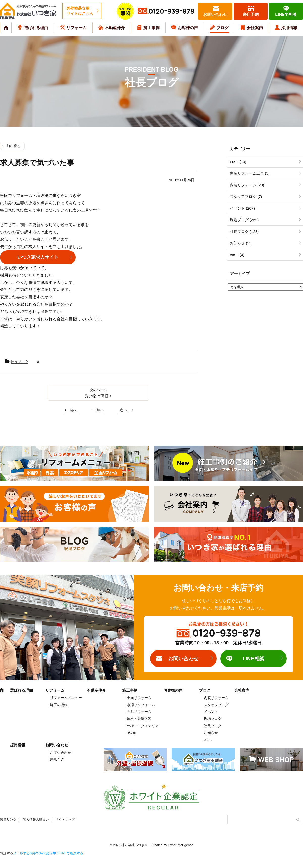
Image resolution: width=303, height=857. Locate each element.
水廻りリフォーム (141, 705)
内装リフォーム (216, 698)
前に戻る (14, 146)
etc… (208, 740)
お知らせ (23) (241, 243)
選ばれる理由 (36, 28)
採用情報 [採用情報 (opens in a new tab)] (289, 28)
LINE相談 (253, 658)
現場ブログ (212, 719)
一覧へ (98, 410)
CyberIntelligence (180, 845)
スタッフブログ (216, 705)
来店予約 (251, 14)
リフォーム (76, 28)
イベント (211, 712)
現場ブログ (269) (244, 220)
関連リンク (8, 819)
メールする (21, 853)
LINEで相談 (285, 14)
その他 (132, 733)
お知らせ (211, 733)
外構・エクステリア (143, 726)
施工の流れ (59, 705)
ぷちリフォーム (139, 712)
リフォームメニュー (66, 698)
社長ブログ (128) (244, 231)
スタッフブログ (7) (246, 196)
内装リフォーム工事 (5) (250, 173)
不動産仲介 (115, 28)
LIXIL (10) (238, 162)
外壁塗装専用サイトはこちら (80, 11)
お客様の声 (188, 28)
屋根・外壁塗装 (139, 719)
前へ (73, 410)
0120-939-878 (171, 11)
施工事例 (151, 28)
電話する (6, 853)
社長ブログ (19, 362)
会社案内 (255, 28)
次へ (124, 410)
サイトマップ (65, 819)
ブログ (222, 28)
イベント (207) (242, 208)
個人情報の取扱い (36, 819)
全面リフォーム (139, 698)
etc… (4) (237, 255)
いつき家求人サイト (37, 257)
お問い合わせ (215, 14)
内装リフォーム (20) (247, 185)
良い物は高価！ (98, 396)
